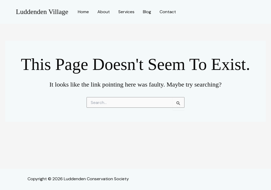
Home (83, 12)
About (103, 12)
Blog (147, 12)
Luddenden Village (42, 12)
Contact (168, 12)
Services (126, 12)
